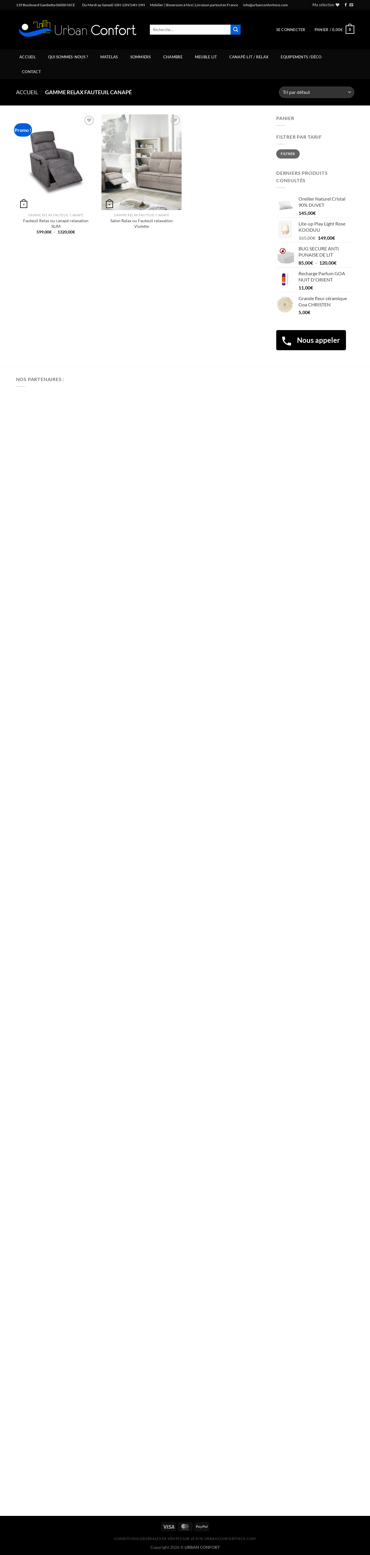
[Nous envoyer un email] (351, 5)
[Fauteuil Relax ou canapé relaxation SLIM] (56, 162)
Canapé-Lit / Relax (249, 57)
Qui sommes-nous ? (68, 57)
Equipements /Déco (301, 57)
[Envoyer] (236, 30)
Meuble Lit (206, 57)
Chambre (173, 57)
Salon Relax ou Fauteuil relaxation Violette (141, 223)
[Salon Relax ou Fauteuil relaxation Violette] (141, 162)
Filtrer (288, 153)
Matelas (109, 57)
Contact (31, 71)
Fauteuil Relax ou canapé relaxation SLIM (55, 223)
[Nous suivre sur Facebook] (345, 5)
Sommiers (140, 57)
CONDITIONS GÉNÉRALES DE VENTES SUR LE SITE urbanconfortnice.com (185, 1538)
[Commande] (316, 92)
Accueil (27, 57)
